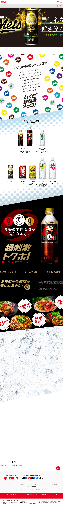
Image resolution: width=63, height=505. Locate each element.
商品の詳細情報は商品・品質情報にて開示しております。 (45, 289)
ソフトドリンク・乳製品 (10, 465)
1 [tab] (30, 50)
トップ (2, 465)
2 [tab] (32, 50)
